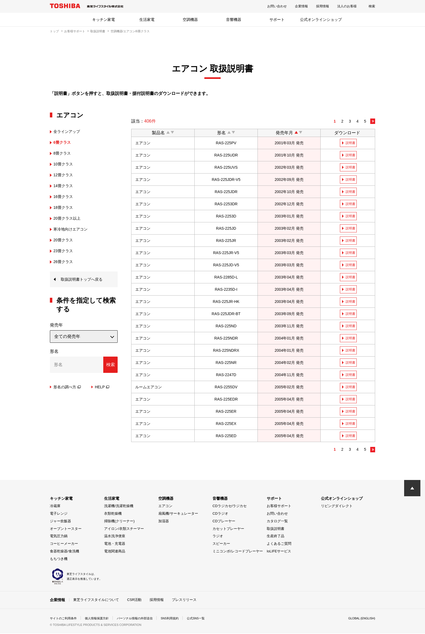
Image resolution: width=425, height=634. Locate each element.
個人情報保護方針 (100, 619)
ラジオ (217, 537)
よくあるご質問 (279, 545)
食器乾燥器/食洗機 (64, 552)
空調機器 (190, 19)
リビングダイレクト (337, 507)
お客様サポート (74, 31)
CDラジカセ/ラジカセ (229, 507)
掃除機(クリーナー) (119, 522)
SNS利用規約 (178, 619)
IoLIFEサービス (279, 552)
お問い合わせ (277, 6)
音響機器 (233, 19)
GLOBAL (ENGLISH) (360, 619)
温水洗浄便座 (114, 537)
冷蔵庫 (55, 507)
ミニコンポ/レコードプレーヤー (237, 552)
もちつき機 (58, 560)
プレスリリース (184, 600)
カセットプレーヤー (228, 529)
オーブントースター (66, 529)
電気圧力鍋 (58, 537)
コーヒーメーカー (64, 545)
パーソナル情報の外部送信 (140, 619)
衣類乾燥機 (113, 515)
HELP (102, 388)
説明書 (351, 143)
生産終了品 (275, 537)
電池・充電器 (114, 545)
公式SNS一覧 (206, 619)
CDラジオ (220, 515)
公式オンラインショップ (321, 19)
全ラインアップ (68, 131)
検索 (372, 6)
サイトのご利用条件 (64, 619)
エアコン (165, 507)
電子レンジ (58, 515)
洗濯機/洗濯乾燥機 (118, 507)
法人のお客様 (347, 6)
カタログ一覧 (277, 522)
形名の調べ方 (67, 388)
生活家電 (146, 19)
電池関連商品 (114, 552)
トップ (54, 31)
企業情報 (301, 6)
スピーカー (221, 545)
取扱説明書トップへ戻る (84, 279)
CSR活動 (134, 600)
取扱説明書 (97, 31)
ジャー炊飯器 (60, 522)
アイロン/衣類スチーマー (124, 529)
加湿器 (163, 522)
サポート (277, 19)
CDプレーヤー (223, 522)
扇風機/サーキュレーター (178, 515)
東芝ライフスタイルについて (96, 600)
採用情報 (322, 6)
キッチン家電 (103, 19)
